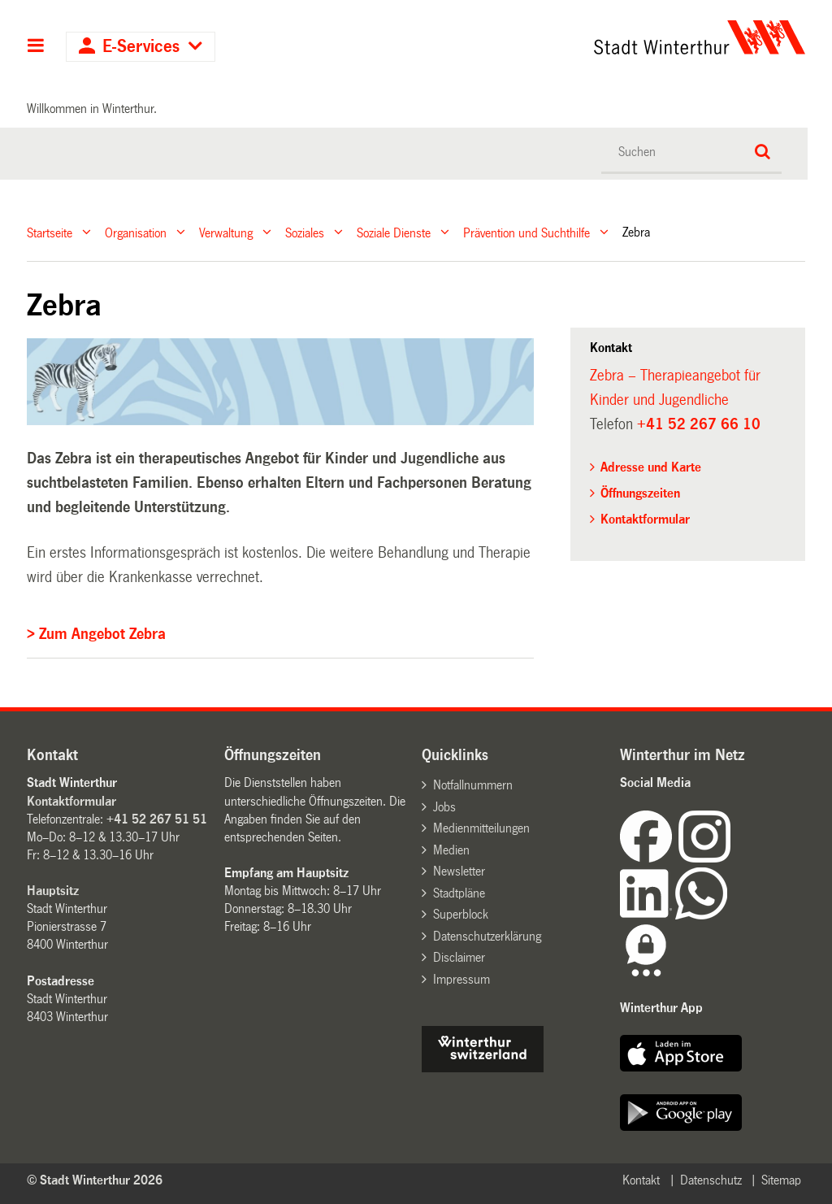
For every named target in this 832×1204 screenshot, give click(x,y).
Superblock (460, 914)
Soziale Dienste (394, 232)
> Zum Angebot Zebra (96, 634)
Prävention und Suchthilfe (526, 232)
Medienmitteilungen (481, 828)
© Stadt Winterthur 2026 (94, 1180)
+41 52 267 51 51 (156, 819)
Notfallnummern (473, 785)
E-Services (141, 46)
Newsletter (459, 871)
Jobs (444, 807)
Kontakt (641, 1180)
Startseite (49, 232)
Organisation (136, 232)
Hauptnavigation (36, 47)
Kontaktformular (645, 519)
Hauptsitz (53, 891)
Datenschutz (711, 1180)
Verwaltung (226, 232)
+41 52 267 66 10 (698, 424)
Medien (451, 850)
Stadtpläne (459, 893)
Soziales (304, 232)
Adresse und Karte (650, 467)
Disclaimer (459, 957)
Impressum (461, 979)
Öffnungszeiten (640, 493)
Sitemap (781, 1180)
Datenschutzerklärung (487, 936)
